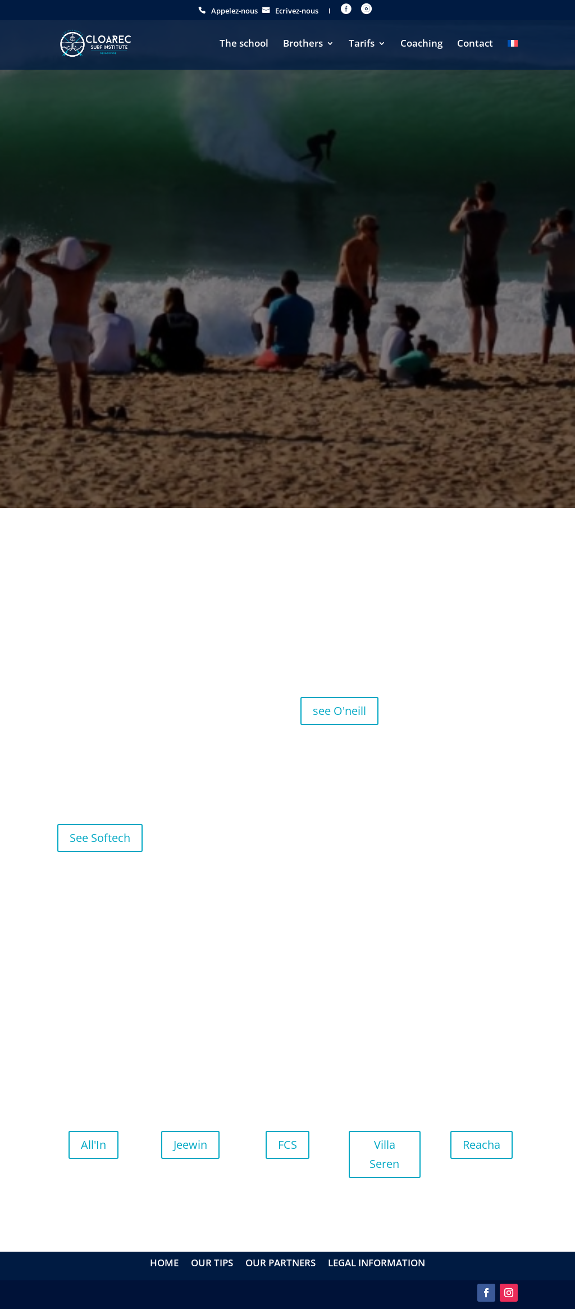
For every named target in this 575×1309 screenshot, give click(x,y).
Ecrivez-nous (296, 11)
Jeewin (190, 1144)
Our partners (280, 1264)
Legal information (376, 1264)
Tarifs (362, 44)
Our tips (212, 1264)
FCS (287, 1144)
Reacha (481, 1144)
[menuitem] (513, 54)
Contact (475, 44)
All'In (93, 1144)
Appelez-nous (234, 11)
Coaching (421, 44)
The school (244, 44)
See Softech (100, 837)
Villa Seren (384, 1154)
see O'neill (339, 710)
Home (164, 1264)
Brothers (303, 44)
